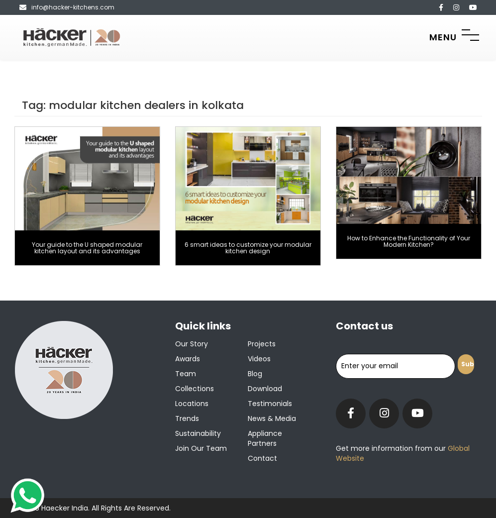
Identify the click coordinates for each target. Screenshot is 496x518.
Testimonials (270, 404)
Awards (187, 359)
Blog (255, 374)
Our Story (191, 344)
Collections (194, 389)
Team (185, 374)
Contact (262, 458)
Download (265, 389)
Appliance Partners (265, 438)
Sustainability (198, 433)
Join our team (201, 448)
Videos (259, 359)
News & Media (272, 418)
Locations (191, 404)
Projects (262, 344)
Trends (187, 418)
